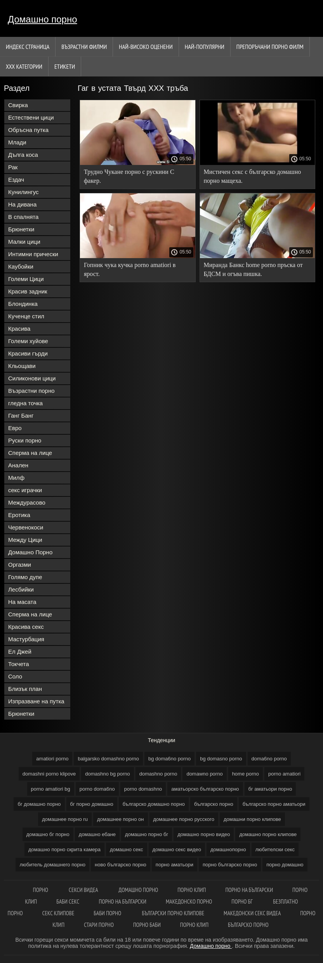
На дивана (22, 204)
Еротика (19, 515)
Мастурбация (26, 639)
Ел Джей (19, 651)
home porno (245, 774)
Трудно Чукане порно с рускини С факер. (129, 176)
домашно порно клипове (268, 834)
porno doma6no (97, 789)
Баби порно (108, 913)
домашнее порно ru (65, 819)
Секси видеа (84, 890)
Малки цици (24, 241)
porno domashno (143, 789)
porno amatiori (284, 774)
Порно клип (191, 890)
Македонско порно (189, 901)
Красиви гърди (28, 353)
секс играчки (25, 490)
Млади (17, 142)
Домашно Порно (30, 552)
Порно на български (122, 901)
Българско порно (248, 924)
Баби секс (67, 901)
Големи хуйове (28, 341)
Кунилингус (23, 192)
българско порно (213, 804)
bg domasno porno (221, 759)
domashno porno (158, 774)
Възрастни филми (84, 46)
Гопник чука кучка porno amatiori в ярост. (129, 269)
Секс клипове (58, 913)
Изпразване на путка (36, 701)
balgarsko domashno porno (108, 759)
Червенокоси (25, 527)
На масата (22, 602)
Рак (12, 167)
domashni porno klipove (49, 774)
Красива (19, 328)
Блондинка (23, 303)
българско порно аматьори (274, 804)
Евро (15, 428)
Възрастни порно (31, 390)
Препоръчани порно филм (270, 46)
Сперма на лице (30, 452)
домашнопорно (228, 849)
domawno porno (204, 774)
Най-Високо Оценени (146, 46)
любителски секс (275, 849)
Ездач (16, 179)
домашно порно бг (146, 834)
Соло (15, 676)
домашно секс (126, 849)
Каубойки (20, 266)
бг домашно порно (39, 804)
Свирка (18, 105)
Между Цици (25, 539)
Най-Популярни (204, 46)
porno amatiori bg (50, 789)
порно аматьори (174, 865)
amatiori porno (52, 759)
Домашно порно (42, 19)
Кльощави (22, 366)
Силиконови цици (32, 378)
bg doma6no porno (169, 759)
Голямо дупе (25, 577)
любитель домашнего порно (52, 865)
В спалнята (23, 216)
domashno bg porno (107, 774)
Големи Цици (26, 279)
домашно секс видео (177, 849)
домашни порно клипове (252, 819)
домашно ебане (97, 834)
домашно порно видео (203, 834)
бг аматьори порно (270, 789)
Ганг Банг (21, 415)
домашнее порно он (120, 819)
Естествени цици (31, 117)
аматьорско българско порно (205, 789)
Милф (16, 477)
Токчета (18, 664)
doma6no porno (269, 759)
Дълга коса (23, 154)
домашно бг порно (47, 834)
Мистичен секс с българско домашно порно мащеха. (252, 176)
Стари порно (99, 924)
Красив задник (27, 291)
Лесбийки (21, 589)
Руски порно (24, 440)
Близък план (25, 688)
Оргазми (19, 564)
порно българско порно (230, 865)
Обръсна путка (28, 130)
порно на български (249, 890)
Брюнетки (21, 229)
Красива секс (26, 626)
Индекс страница (27, 46)
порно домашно (284, 865)
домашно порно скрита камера (64, 849)
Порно (41, 890)
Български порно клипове (173, 913)
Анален (18, 465)
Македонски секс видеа (252, 913)
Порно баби (147, 924)
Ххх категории (24, 66)
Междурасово (26, 502)
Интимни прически (33, 254)
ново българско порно (120, 865)
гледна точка (25, 403)
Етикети (64, 66)
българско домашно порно (154, 804)
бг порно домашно (91, 804)
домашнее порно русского (183, 819)
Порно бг (242, 901)
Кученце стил (26, 316)
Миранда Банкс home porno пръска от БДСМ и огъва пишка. (253, 269)
